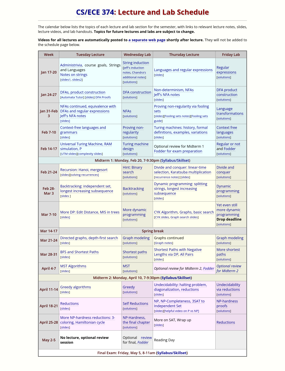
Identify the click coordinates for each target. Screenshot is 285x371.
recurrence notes (167, 177)
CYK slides (162, 217)
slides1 (66, 79)
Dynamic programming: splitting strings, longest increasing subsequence (180, 188)
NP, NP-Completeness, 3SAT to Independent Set (179, 303)
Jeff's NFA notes (167, 94)
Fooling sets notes (177, 116)
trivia (78, 65)
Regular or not (228, 144)
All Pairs (186, 254)
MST (126, 266)
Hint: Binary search (132, 169)
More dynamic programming (134, 212)
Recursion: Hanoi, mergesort (83, 169)
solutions (130, 82)
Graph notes (163, 243)
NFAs (127, 111)
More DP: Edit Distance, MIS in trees (89, 212)
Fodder (230, 148)
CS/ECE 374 (95, 12)
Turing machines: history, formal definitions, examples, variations (181, 130)
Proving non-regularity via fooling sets (181, 108)
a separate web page (146, 39)
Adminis (67, 65)
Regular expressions (226, 70)
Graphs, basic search (197, 212)
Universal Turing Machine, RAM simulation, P (86, 146)
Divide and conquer (225, 169)
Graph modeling (136, 237)
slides (159, 75)
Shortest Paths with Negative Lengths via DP (178, 252)
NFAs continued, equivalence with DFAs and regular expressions (88, 108)
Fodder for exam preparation (178, 151)
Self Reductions (135, 303)
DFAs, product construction (82, 92)
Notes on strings (73, 74)
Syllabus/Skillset (175, 160)
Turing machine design (135, 146)
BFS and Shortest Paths (79, 252)
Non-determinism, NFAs (174, 89)
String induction (136, 62)
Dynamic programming (228, 188)
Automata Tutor (72, 97)
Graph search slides (184, 217)
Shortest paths (135, 252)
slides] (65, 217)
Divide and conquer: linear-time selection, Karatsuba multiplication (182, 169)
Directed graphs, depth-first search (89, 237)
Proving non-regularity (133, 130)
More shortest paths (228, 252)
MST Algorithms (73, 266)
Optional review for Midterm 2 (229, 268)
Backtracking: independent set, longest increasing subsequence (86, 188)
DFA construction (137, 92)
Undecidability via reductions (228, 287)
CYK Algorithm (166, 212)
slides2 (77, 79)
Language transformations (230, 111)
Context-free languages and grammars (83, 130)
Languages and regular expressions (183, 69)
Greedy (129, 287)
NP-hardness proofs (227, 303)
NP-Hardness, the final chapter (136, 320)
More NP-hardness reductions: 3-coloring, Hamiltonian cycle (87, 320)
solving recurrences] (85, 175)
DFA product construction (227, 92)
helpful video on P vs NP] (182, 311)
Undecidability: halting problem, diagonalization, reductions (180, 287)
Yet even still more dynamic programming (228, 210)
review (146, 337)
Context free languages (227, 130)
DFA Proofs (103, 97)
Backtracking (133, 188)
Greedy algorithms (75, 287)
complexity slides (90, 154)
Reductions (69, 303)
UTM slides (68, 154)
